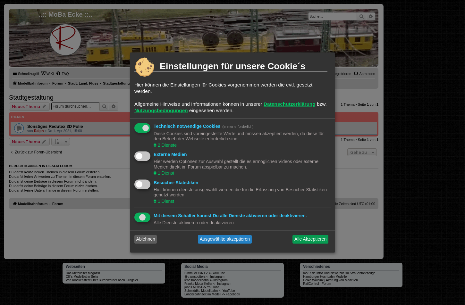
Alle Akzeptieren (310, 239)
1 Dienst (165, 173)
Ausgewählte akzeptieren (225, 239)
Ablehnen (145, 239)
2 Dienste (166, 145)
